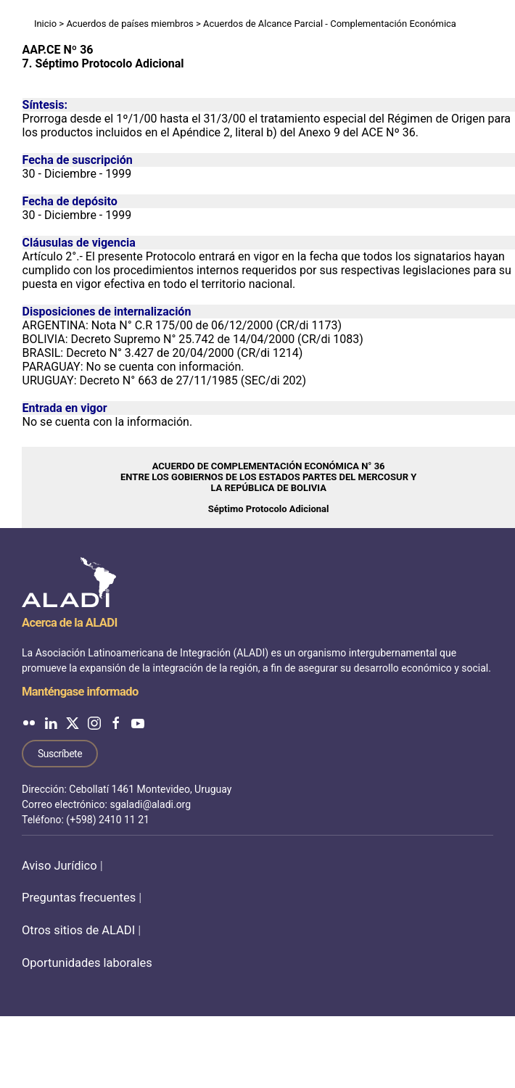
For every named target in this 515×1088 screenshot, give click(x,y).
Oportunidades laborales (87, 963)
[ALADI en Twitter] (72, 723)
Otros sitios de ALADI (78, 930)
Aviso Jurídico (59, 866)
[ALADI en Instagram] (94, 723)
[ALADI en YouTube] (138, 723)
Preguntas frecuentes (79, 897)
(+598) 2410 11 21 (107, 819)
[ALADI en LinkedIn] (51, 723)
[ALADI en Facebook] (116, 723)
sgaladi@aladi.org (150, 804)
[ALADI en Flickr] (29, 723)
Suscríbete (60, 753)
